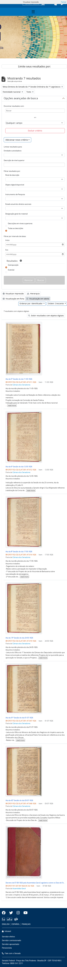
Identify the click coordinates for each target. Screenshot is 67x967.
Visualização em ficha (13, 298)
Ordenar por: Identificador (31, 303)
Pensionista (7, 948)
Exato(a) (11, 270)
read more (12, 405)
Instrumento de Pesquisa (15, 194)
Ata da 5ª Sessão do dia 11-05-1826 (19, 379)
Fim (6, 250)
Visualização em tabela (37, 298)
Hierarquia (33, 293)
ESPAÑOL (16, 924)
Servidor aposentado (10, 944)
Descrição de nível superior (14, 160)
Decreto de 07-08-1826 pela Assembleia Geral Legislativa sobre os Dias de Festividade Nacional (35, 883)
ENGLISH (6, 924)
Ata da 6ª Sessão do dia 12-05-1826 (19, 466)
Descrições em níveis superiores (20, 223)
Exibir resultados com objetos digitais (46, 315)
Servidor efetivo (8, 937)
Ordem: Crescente (56, 303)
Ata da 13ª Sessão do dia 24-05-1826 (19, 638)
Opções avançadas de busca (21, 98)
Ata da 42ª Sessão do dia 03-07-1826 (19, 800)
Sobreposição (13, 265)
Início (7, 240)
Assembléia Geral (19, 888)
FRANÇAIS (26, 924)
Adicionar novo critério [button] (16, 139)
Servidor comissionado (11, 940)
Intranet (6, 931)
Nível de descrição (12, 175)
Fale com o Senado (11, 953)
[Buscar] (35, 111)
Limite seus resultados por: (34, 66)
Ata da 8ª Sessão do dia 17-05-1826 (19, 551)
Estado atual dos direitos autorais (18, 204)
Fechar (63, 2)
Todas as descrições (15, 228)
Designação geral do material (16, 214)
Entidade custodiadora (12, 150)
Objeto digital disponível (14, 185)
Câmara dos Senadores (21, 385)
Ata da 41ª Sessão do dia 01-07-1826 (19, 717)
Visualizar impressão (13, 293)
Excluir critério (35, 130)
